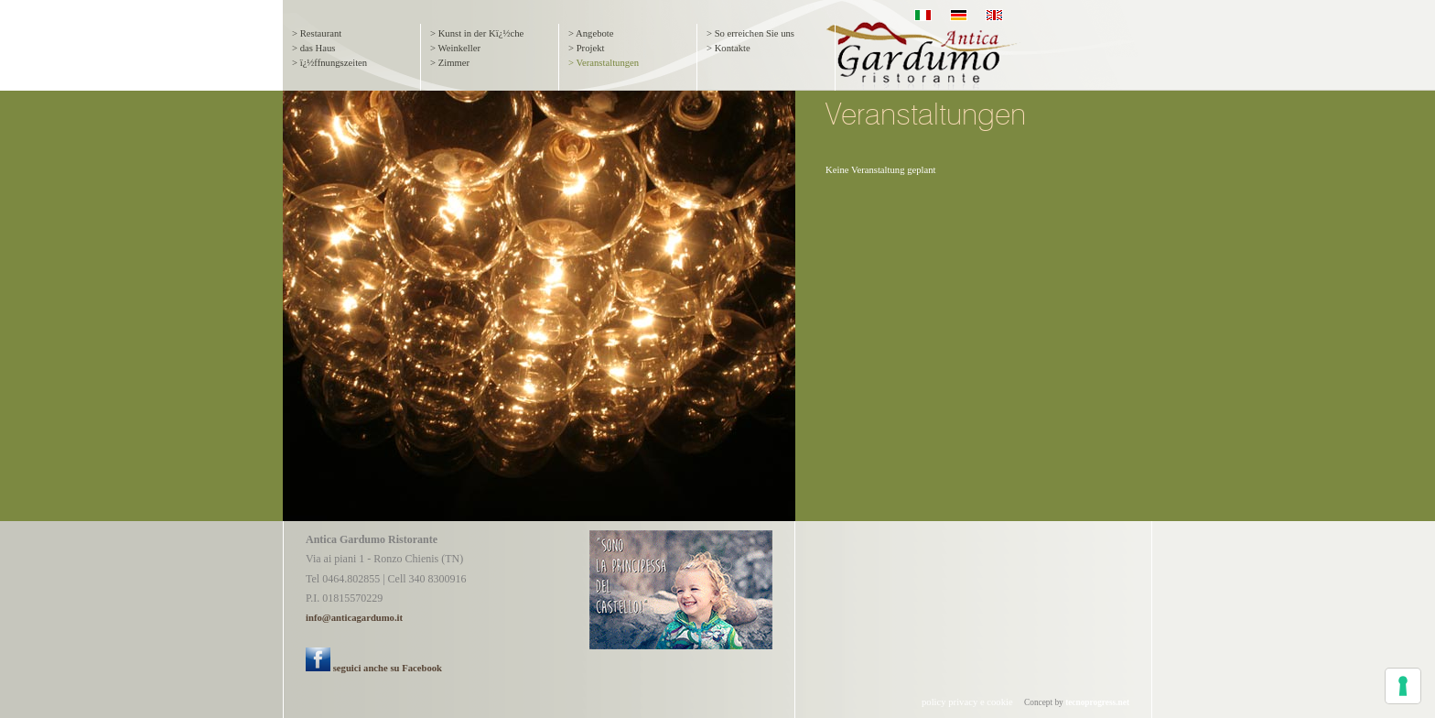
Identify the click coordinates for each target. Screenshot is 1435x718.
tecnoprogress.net (1097, 702)
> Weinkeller (455, 48)
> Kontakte (728, 48)
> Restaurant (316, 33)
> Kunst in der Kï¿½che (476, 33)
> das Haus (313, 48)
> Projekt (586, 48)
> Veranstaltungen (603, 63)
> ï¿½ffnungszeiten (329, 63)
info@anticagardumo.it (354, 618)
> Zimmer (449, 63)
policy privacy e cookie (967, 702)
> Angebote (591, 33)
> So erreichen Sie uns (750, 33)
